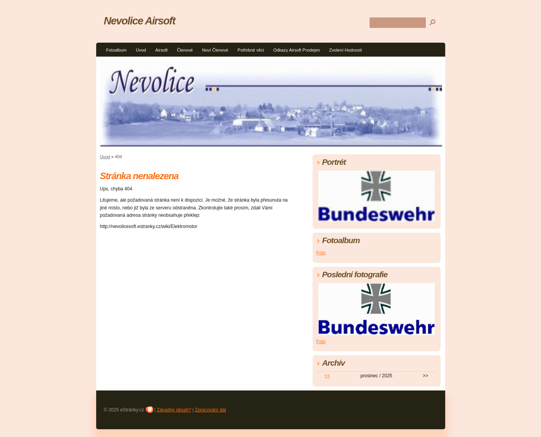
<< (327, 375)
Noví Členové (215, 50)
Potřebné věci (250, 50)
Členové (185, 50)
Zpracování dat (210, 410)
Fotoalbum (116, 50)
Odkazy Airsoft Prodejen (296, 50)
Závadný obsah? (174, 410)
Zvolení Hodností (345, 50)
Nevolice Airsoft (139, 21)
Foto (321, 253)
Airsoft (161, 50)
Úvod (141, 50)
